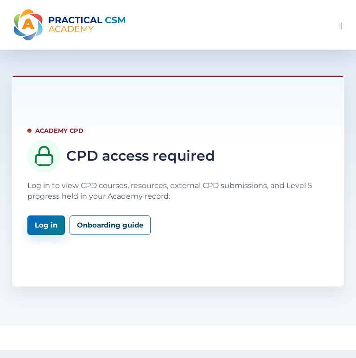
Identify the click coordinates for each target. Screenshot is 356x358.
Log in (46, 225)
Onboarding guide (110, 225)
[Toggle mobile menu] (340, 26)
